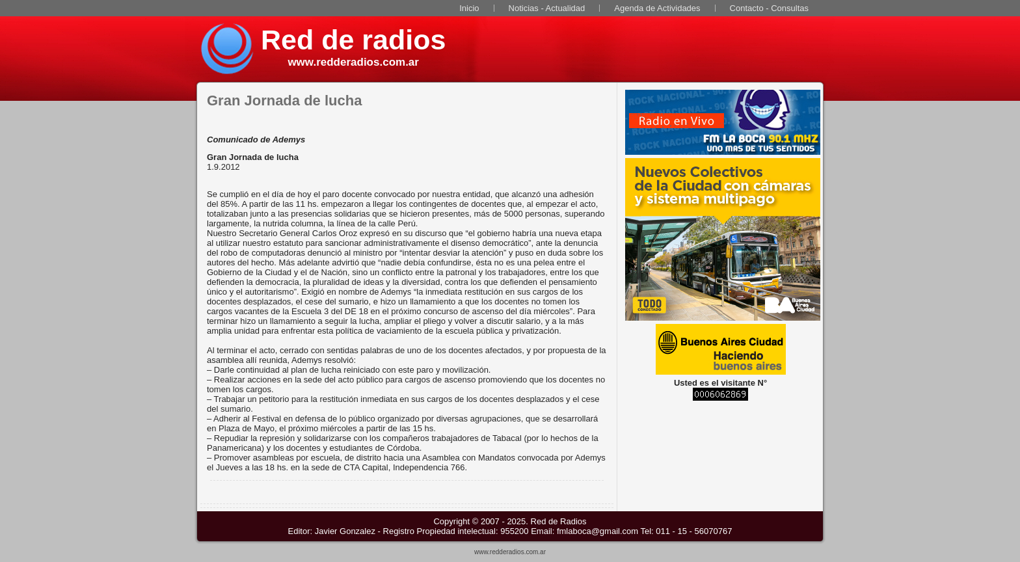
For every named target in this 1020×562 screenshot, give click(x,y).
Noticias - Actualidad (547, 8)
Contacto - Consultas (769, 8)
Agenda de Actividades (657, 8)
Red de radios (353, 39)
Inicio (469, 8)
